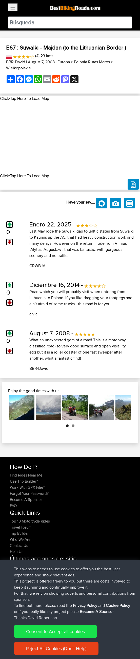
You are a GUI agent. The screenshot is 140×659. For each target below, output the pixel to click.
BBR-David (15, 62)
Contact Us (19, 545)
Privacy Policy (78, 639)
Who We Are (20, 539)
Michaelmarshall (23, 567)
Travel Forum (20, 527)
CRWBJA (37, 266)
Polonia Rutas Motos (92, 62)
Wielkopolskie (18, 68)
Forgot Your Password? (29, 493)
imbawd (17, 579)
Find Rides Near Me (26, 475)
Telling (15, 597)
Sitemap (57, 639)
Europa (63, 62)
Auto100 (47, 597)
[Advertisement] (70, 137)
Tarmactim (19, 585)
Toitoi (15, 573)
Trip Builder (19, 533)
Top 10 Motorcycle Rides (30, 521)
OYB (50, 591)
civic (33, 314)
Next (123, 408)
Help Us (16, 551)
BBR (59, 567)
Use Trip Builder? (24, 481)
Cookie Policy (103, 639)
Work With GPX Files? (27, 487)
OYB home (55, 585)
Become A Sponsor (26, 499)
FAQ (13, 505)
